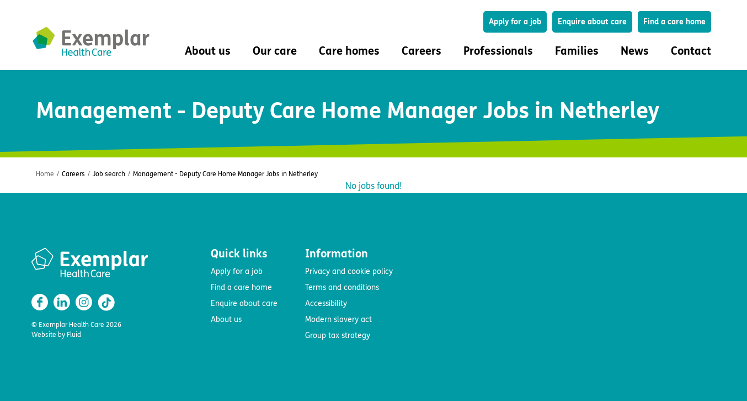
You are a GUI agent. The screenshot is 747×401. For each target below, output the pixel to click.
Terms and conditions (342, 287)
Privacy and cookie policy (349, 271)
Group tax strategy (337, 335)
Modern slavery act (338, 319)
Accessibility (326, 303)
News (635, 51)
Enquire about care (592, 22)
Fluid (74, 335)
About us (226, 319)
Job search (109, 174)
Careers (73, 174)
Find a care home (674, 22)
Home (45, 174)
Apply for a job (515, 22)
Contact (691, 51)
